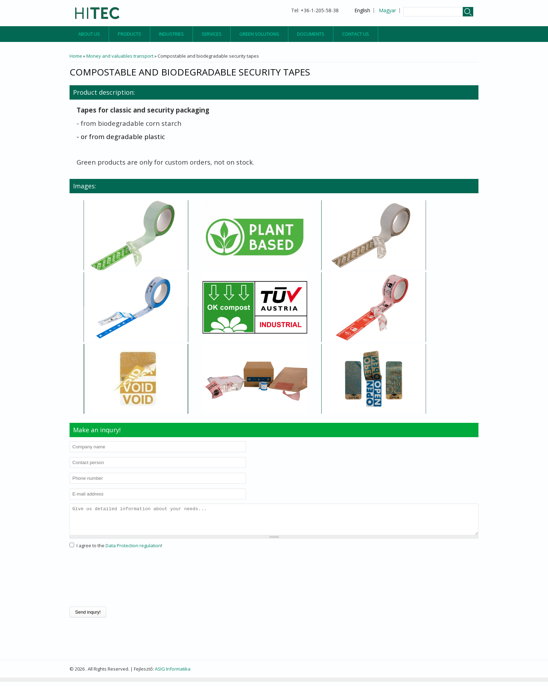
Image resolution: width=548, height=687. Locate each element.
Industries (171, 34)
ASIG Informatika (172, 674)
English (362, 10)
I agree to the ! (119, 551)
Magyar (387, 10)
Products (129, 34)
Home (76, 56)
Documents (310, 34)
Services (212, 34)
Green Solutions (259, 34)
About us (89, 34)
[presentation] (98, 583)
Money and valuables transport (119, 56)
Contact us (355, 34)
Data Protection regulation (133, 551)
